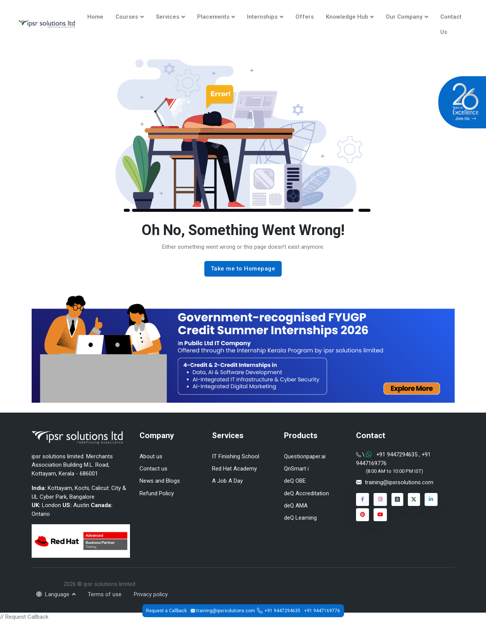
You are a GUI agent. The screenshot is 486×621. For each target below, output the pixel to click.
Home (95, 16)
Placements (213, 16)
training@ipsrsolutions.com (399, 482)
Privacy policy (151, 594)
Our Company (404, 16)
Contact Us (451, 24)
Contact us (153, 468)
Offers (304, 16)
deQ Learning (300, 517)
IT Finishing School (235, 456)
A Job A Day (227, 480)
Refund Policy (157, 493)
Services (167, 16)
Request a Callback (166, 610)
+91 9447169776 (322, 610)
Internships (262, 16)
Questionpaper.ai (305, 456)
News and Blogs (160, 480)
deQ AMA (296, 505)
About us (151, 456)
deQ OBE (295, 480)
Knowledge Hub (347, 16)
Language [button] (53, 594)
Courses (126, 16)
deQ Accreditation (306, 493)
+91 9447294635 (282, 610)
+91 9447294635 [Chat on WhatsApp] (396, 454)
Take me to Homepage (243, 268)
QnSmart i (296, 468)
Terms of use (105, 594)
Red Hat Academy (234, 468)
